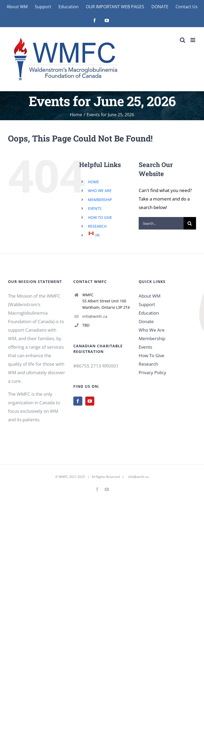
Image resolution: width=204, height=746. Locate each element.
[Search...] (161, 223)
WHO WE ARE (100, 190)
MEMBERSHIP (100, 199)
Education (149, 313)
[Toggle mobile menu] (193, 40)
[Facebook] (77, 401)
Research (148, 364)
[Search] (190, 223)
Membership (152, 338)
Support (147, 304)
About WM (149, 296)
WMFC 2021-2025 (72, 476)
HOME (93, 181)
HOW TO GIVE (100, 217)
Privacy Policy (152, 372)
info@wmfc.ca (94, 316)
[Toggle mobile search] (182, 40)
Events (145, 347)
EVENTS (94, 208)
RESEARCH (97, 226)
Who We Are (152, 330)
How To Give (151, 355)
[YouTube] (89, 401)
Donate (146, 321)
